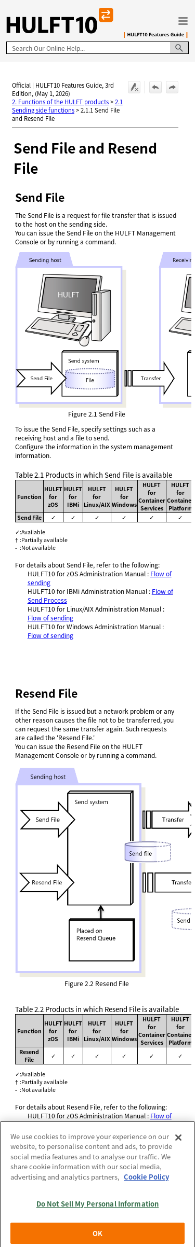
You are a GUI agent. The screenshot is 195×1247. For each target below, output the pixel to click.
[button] (179, 47)
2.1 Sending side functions (67, 106)
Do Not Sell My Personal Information (97, 1219)
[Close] (178, 1153)
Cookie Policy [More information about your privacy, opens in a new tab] (146, 1192)
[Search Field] (97, 47)
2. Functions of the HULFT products (60, 102)
